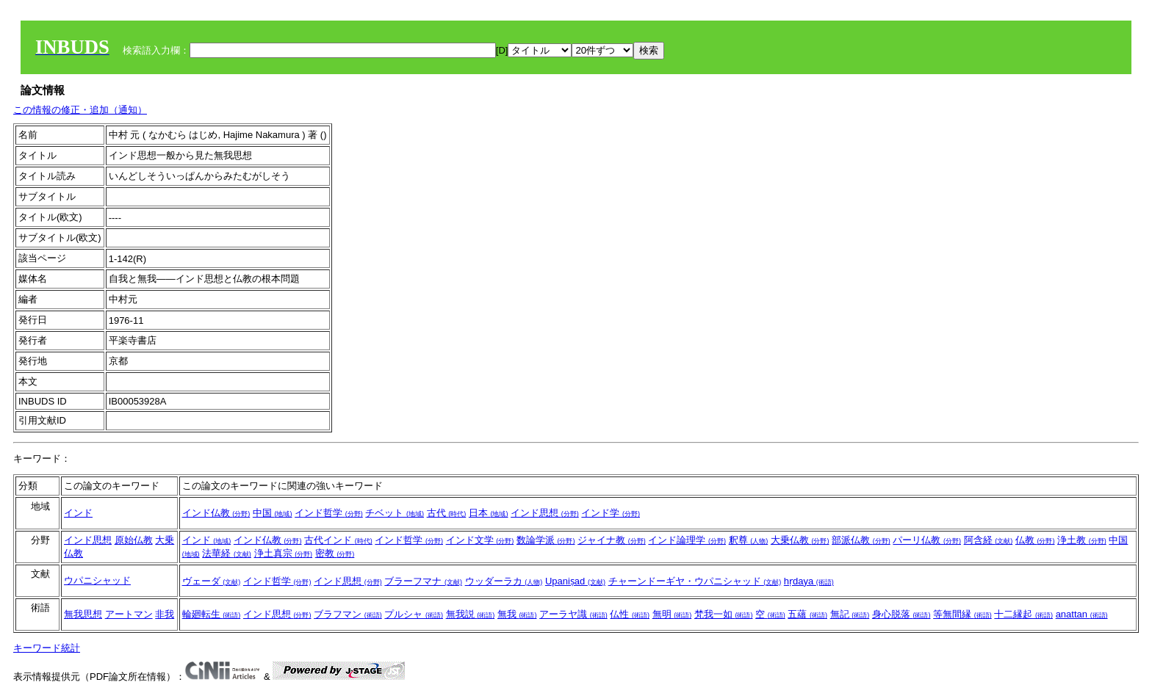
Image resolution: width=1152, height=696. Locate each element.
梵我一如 (723, 614)
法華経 (226, 553)
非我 (164, 614)
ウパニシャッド (97, 580)
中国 (272, 512)
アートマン (129, 614)
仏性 (629, 614)
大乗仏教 (800, 539)
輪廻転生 (211, 614)
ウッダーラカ (504, 581)
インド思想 (545, 512)
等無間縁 (962, 614)
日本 (488, 512)
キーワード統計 (46, 647)
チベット (394, 512)
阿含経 (988, 539)
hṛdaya (809, 581)
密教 (335, 553)
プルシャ (413, 614)
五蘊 (807, 614)
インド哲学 (329, 512)
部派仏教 (861, 539)
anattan (1082, 614)
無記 (850, 614)
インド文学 (480, 539)
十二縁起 (1023, 614)
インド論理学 (687, 539)
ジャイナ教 (611, 539)
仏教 (1035, 539)
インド (78, 512)
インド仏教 (216, 512)
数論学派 (545, 539)
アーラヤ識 (573, 614)
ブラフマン (348, 614)
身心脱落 (901, 614)
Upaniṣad (575, 581)
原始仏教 (134, 539)
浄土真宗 (283, 553)
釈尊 (748, 539)
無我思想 (83, 614)
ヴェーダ (211, 581)
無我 (517, 614)
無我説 (470, 614)
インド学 (610, 512)
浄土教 (1081, 539)
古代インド (338, 539)
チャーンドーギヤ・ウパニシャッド (695, 581)
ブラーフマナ (423, 581)
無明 (672, 614)
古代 (447, 512)
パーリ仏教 (927, 539)
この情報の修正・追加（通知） (80, 109)
